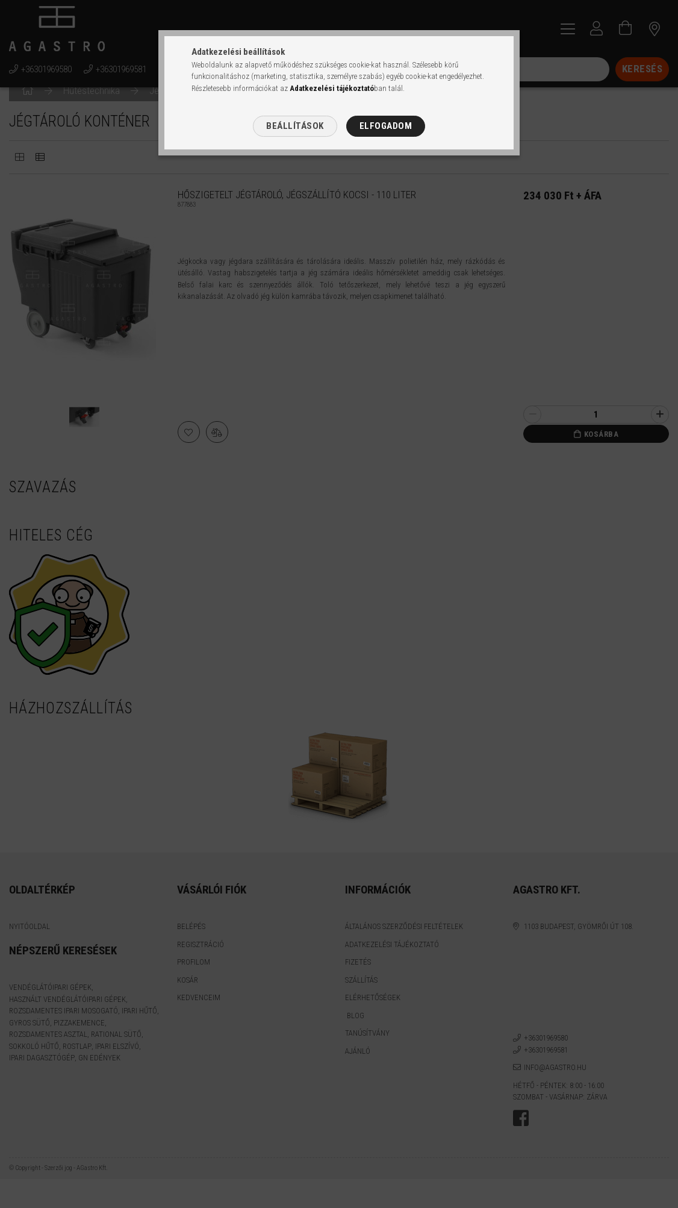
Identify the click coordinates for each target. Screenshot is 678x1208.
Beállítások (295, 125)
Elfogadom (385, 125)
